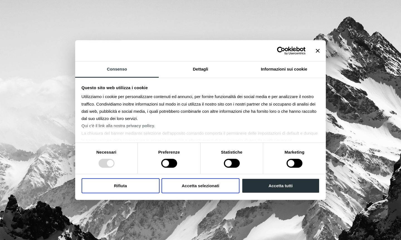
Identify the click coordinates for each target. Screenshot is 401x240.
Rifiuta (120, 185)
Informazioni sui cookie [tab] (284, 69)
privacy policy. (140, 125)
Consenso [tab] (117, 69)
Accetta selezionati (200, 185)
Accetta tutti (280, 185)
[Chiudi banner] (318, 50)
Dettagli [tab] (200, 69)
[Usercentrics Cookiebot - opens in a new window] (281, 50)
